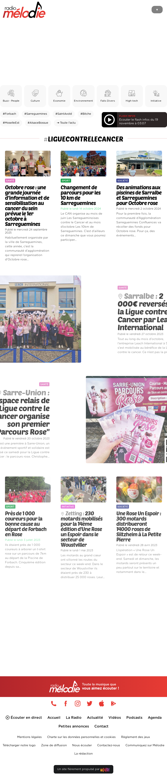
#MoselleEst (11, 122)
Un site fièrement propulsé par (83, 770)
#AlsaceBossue (38, 122)
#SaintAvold (63, 114)
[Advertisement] (83, 52)
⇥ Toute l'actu (66, 122)
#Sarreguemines (35, 114)
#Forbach (9, 114)
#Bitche (85, 114)
